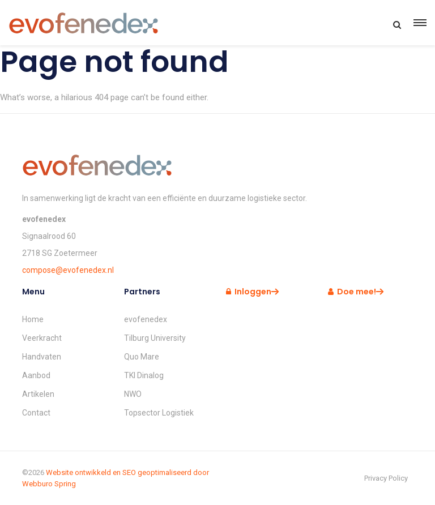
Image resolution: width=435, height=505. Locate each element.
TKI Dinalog (144, 375)
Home (33, 319)
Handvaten (41, 356)
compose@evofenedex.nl (68, 270)
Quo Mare (141, 356)
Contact (36, 412)
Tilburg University (155, 338)
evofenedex (145, 319)
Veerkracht (42, 338)
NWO (133, 394)
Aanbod (36, 375)
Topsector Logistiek (159, 412)
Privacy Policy (386, 478)
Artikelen (38, 394)
